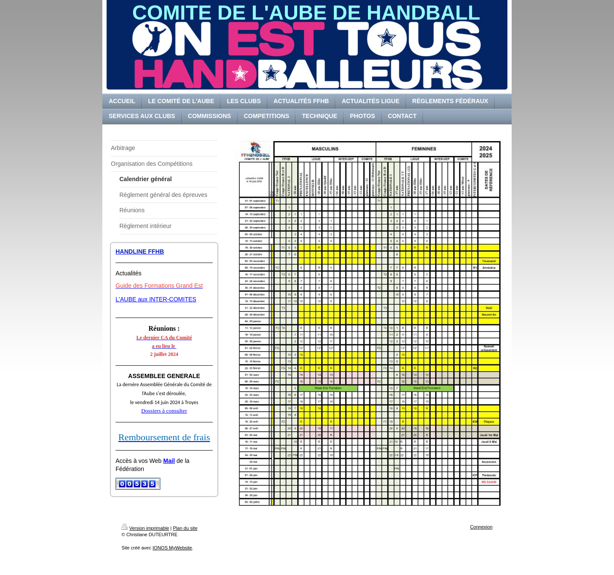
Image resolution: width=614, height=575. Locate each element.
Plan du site (185, 528)
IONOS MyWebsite (172, 547)
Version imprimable (145, 528)
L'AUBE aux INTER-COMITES (156, 299)
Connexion (481, 526)
